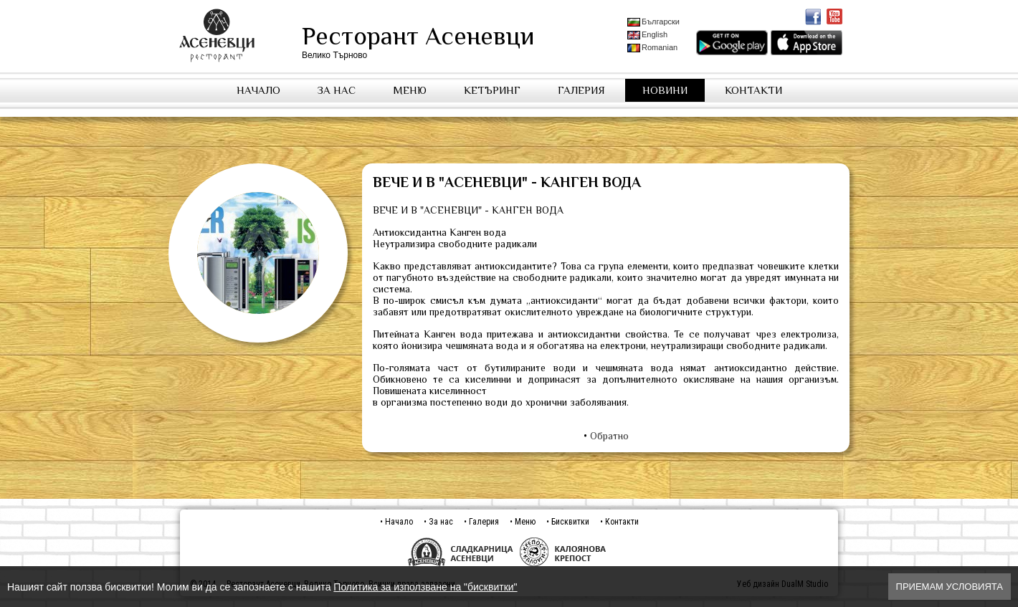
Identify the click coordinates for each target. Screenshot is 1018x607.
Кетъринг (492, 90)
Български (653, 22)
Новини (665, 90)
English (647, 34)
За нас (337, 90)
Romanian (652, 47)
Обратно (609, 435)
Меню (410, 90)
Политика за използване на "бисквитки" (425, 587)
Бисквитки (570, 522)
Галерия (581, 90)
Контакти (753, 90)
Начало (258, 90)
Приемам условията (949, 586)
